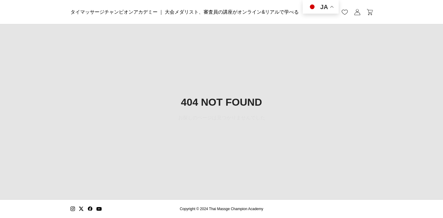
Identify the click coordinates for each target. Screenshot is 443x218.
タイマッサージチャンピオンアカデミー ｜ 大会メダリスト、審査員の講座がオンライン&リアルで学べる (184, 12)
